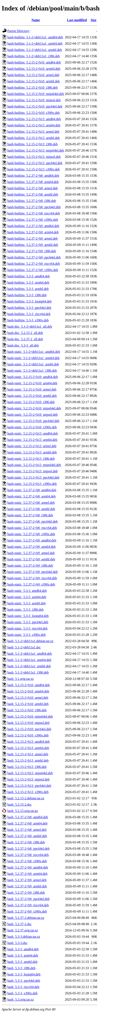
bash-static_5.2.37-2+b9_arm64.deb (31, 546)
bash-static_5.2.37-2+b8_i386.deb (30, 515)
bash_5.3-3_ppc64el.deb (23, 980)
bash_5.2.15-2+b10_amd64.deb (28, 685)
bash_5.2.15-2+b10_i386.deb (26, 710)
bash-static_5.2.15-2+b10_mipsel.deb (32, 414)
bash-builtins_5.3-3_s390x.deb (28, 320)
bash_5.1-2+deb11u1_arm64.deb (29, 660)
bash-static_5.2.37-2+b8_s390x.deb (31, 534)
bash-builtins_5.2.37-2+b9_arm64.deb (33, 232)
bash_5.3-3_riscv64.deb (23, 987)
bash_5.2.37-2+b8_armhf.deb (27, 836)
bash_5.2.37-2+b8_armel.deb (26, 829)
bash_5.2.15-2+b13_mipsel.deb (28, 779)
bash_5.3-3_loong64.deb (23, 974)
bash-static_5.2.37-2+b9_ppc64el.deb (32, 572)
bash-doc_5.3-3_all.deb (23, 345)
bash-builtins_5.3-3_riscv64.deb (28, 314)
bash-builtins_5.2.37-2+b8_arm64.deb (33, 182)
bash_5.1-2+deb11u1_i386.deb (28, 672)
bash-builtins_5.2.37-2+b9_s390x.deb (32, 270)
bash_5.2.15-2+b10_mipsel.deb (28, 723)
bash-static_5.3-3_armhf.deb (26, 603)
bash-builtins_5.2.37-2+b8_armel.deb (32, 188)
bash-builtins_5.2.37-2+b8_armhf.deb (32, 194)
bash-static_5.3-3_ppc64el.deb (27, 622)
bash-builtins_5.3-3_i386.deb (27, 295)
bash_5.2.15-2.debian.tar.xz (25, 798)
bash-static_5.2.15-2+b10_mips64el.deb (34, 408)
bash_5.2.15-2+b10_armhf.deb (28, 704)
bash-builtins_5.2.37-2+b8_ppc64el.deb (34, 207)
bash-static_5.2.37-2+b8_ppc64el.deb (32, 521)
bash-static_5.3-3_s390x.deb (26, 634)
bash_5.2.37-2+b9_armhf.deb (27, 886)
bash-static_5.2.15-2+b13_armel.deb (31, 446)
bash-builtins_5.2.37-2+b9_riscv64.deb (33, 263)
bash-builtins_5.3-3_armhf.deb (28, 289)
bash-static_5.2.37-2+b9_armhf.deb (31, 559)
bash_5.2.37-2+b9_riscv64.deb (28, 905)
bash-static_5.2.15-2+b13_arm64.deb (32, 440)
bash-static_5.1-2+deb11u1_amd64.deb (33, 351)
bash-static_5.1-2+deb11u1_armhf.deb (33, 364)
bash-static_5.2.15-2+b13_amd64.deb (32, 433)
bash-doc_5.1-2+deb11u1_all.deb (29, 326)
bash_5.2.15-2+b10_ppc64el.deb (29, 729)
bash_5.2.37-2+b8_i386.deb (26, 842)
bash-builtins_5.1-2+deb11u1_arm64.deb (35, 43)
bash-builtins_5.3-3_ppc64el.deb (29, 307)
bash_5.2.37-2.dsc (19, 924)
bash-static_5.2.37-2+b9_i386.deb (30, 565)
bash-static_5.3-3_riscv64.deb (27, 628)
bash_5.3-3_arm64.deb (22, 955)
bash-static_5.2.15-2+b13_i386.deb (31, 458)
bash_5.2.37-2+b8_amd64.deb (27, 817)
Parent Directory (18, 31)
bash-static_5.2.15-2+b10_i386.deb (31, 402)
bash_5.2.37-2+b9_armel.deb (26, 880)
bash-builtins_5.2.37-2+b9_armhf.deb (32, 245)
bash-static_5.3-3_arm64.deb (26, 597)
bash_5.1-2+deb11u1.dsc (24, 647)
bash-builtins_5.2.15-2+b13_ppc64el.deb (34, 163)
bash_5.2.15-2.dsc (19, 804)
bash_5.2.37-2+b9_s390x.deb (27, 911)
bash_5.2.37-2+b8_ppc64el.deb (28, 848)
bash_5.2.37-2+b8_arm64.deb (27, 823)
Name (35, 20)
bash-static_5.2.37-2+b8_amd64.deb (31, 490)
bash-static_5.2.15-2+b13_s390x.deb (32, 484)
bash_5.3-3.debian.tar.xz (23, 936)
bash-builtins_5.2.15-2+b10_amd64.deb (34, 62)
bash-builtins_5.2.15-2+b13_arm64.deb (33, 125)
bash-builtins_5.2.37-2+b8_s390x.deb (32, 219)
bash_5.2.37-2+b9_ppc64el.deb (28, 899)
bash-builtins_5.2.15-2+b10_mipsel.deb (34, 100)
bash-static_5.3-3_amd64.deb (27, 590)
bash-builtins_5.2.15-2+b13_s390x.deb (33, 169)
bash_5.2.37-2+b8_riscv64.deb (28, 855)
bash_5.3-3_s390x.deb (22, 993)
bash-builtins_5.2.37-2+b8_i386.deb (31, 201)
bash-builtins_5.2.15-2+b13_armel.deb (33, 131)
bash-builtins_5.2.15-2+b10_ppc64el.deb (34, 106)
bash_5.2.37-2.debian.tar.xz (25, 917)
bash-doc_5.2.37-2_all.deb (25, 339)
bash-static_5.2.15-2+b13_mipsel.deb (32, 471)
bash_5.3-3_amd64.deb (23, 949)
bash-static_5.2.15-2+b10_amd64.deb (32, 377)
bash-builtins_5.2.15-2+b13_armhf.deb (33, 138)
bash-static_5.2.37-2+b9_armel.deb (31, 553)
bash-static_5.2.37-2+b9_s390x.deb (31, 584)
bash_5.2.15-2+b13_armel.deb (27, 754)
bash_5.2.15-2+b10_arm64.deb (28, 691)
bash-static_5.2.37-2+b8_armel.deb (31, 502)
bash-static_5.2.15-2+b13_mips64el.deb (34, 465)
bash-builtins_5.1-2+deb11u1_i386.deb (33, 56)
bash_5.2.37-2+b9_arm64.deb (27, 873)
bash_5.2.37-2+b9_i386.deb (26, 892)
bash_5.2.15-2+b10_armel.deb (27, 697)
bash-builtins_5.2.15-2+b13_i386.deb (32, 144)
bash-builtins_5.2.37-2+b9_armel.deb (32, 238)
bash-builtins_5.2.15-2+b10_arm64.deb (33, 68)
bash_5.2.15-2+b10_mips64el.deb (30, 716)
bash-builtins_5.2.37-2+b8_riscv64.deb (33, 213)
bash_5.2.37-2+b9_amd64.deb (27, 867)
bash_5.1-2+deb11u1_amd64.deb (29, 653)
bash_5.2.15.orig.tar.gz (22, 811)
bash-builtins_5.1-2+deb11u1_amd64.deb (35, 37)
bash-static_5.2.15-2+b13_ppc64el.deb (33, 477)
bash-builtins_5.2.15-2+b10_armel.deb (33, 75)
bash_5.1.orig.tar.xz (20, 679)
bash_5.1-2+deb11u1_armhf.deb (29, 666)
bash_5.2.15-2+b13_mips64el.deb (30, 773)
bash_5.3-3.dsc (17, 943)
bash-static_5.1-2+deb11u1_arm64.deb (33, 358)
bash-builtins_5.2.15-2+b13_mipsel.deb (34, 156)
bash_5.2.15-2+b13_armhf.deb (28, 760)
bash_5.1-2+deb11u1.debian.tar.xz (30, 641)
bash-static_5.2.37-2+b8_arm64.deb (31, 496)
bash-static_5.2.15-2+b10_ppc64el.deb (33, 421)
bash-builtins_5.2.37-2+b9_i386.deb (31, 251)
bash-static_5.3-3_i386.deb (25, 609)
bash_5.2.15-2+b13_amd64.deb (28, 741)
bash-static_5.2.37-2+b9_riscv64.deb (32, 578)
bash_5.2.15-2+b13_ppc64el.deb (29, 785)
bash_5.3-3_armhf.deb (22, 962)
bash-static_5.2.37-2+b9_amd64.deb (31, 540)
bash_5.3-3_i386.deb (21, 968)
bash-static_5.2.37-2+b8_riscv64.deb (32, 528)
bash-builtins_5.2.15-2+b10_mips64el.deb (35, 94)
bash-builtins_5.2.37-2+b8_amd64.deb (33, 175)
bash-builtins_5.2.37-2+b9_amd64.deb (33, 226)
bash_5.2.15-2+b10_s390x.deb (28, 735)
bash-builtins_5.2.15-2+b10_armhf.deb (33, 81)
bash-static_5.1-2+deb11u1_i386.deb (32, 370)
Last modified (77, 20)
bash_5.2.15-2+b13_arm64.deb (28, 748)
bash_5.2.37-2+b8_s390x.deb (27, 861)
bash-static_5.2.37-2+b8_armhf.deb (31, 509)
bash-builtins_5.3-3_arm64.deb (28, 282)
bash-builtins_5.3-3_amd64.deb (28, 276)
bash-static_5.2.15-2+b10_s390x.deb (32, 427)
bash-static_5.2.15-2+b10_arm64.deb (32, 383)
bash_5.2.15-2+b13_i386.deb (26, 767)
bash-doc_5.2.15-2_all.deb (25, 333)
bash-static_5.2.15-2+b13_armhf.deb (32, 452)
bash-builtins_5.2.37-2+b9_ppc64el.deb (34, 257)
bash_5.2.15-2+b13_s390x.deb (28, 792)
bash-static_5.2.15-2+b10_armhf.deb (32, 395)
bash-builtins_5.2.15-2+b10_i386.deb (32, 87)
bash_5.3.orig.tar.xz (20, 999)
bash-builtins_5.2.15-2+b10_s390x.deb (33, 112)
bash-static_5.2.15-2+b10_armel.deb (31, 389)
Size (94, 20)
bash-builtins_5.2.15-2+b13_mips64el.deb (35, 150)
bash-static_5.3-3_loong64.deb (28, 616)
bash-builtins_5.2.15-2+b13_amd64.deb (34, 119)
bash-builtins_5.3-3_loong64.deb (29, 301)
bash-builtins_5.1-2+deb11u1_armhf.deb (34, 50)
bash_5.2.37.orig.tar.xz (22, 930)
